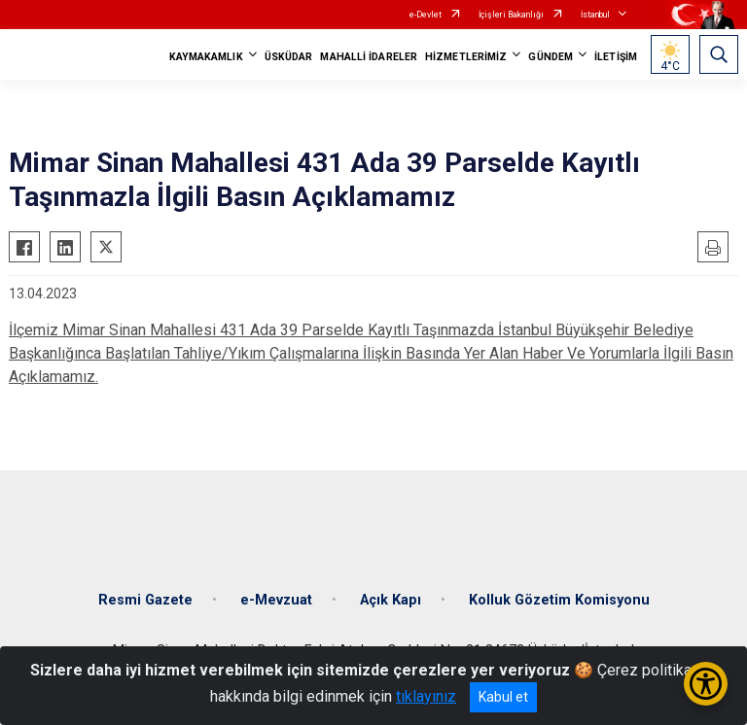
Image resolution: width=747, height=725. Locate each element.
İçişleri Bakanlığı (511, 14)
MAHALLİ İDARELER (368, 57)
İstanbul (595, 14)
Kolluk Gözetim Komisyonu (559, 600)
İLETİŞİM (615, 57)
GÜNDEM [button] (550, 57)
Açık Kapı (390, 600)
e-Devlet (425, 14)
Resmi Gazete (145, 600)
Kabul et (503, 697)
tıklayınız (426, 696)
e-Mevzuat (276, 600)
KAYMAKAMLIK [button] (206, 57)
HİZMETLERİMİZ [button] (466, 57)
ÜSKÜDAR (289, 57)
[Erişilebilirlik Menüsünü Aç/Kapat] (706, 684)
